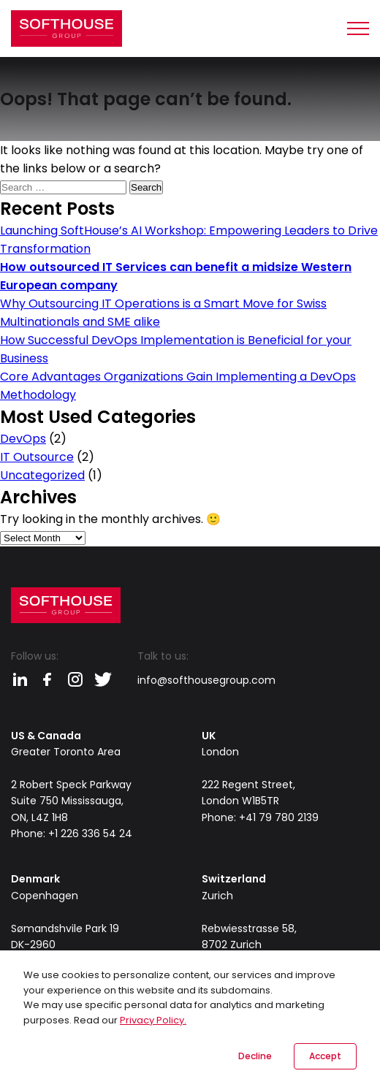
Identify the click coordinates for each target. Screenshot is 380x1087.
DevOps (23, 438)
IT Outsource (37, 457)
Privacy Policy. (153, 1020)
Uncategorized (42, 475)
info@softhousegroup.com (206, 680)
